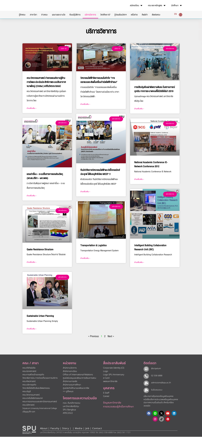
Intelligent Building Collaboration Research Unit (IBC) (150, 247)
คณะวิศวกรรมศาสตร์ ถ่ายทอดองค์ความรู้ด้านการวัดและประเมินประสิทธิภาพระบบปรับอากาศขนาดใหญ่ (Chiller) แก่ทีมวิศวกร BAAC (46, 82)
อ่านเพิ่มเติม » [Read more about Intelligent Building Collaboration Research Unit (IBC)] (139, 262)
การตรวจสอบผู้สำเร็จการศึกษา (118, 407)
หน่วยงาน (69, 363)
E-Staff (106, 393)
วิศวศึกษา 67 (105, 15)
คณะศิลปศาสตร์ (28, 381)
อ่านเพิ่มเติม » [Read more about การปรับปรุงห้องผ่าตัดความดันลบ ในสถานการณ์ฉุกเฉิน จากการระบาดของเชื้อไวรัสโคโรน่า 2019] (139, 108)
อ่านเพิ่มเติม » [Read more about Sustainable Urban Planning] (31, 329)
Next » (111, 336)
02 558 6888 (156, 375)
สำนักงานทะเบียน (70, 371)
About (44, 428)
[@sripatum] (146, 369)
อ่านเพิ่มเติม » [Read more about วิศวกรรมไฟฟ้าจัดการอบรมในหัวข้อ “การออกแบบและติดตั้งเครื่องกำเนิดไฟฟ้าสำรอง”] (85, 104)
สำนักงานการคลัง (70, 381)
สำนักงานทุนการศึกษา (72, 385)
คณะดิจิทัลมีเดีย (28, 368)
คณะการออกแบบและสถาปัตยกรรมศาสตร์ (39, 401)
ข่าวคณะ (44, 15)
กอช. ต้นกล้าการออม (71, 403)
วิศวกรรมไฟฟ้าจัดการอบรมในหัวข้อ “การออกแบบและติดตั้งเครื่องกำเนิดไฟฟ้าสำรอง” (98, 80)
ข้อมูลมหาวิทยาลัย (112, 403)
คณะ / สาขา (30, 363)
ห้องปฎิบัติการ (75, 15)
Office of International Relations (78, 375)
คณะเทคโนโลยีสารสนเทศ (32, 398)
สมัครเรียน (136, 5)
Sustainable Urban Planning (40, 316)
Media (79, 428)
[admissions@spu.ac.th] (146, 383)
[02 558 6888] (146, 376)
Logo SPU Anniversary (113, 375)
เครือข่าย (134, 15)
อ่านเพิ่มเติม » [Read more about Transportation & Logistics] (85, 258)
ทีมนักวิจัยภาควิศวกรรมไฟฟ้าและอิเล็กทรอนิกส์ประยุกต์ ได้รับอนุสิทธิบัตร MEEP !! (100, 172)
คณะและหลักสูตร (157, 5)
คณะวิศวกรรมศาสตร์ (31, 395)
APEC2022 (68, 413)
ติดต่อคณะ (156, 15)
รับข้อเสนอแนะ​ (156, 390)
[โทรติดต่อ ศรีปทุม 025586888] (186, 35)
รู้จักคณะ (22, 15)
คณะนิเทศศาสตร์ (29, 371)
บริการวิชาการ (90, 15)
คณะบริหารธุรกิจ (29, 385)
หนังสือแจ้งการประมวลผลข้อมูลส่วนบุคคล (161, 399)
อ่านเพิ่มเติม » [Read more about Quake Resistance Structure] (31, 262)
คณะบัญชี (26, 391)
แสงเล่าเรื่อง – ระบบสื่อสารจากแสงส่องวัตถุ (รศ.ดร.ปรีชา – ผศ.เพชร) (45, 176)
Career (106, 396)
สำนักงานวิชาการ (70, 368)
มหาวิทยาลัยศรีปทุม (71, 406)
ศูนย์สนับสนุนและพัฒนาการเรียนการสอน (79, 378)
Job (87, 428)
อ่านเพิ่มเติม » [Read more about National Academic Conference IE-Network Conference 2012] (139, 179)
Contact (97, 428)
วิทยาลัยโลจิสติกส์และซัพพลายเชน (36, 388)
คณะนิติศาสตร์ (28, 405)
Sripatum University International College (39, 408)
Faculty (54, 428)
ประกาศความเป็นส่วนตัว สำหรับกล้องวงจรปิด (159, 404)
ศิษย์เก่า (145, 15)
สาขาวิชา (33, 15)
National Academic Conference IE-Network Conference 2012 (151, 164)
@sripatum (155, 368)
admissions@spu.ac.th (160, 382)
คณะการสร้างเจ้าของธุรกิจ (33, 375)
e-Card (106, 378)
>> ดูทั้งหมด (68, 391)
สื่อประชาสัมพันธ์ (114, 363)
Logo (105, 371)
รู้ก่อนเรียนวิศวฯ (120, 15)
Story (65, 428)
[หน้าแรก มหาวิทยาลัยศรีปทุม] (29, 430)
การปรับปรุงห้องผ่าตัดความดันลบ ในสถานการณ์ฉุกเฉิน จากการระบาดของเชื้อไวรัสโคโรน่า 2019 (154, 89)
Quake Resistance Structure (40, 250)
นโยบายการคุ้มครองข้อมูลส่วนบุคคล (158, 396)
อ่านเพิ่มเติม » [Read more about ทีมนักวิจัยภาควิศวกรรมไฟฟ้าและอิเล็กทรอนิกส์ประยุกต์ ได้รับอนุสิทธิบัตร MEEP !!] (85, 192)
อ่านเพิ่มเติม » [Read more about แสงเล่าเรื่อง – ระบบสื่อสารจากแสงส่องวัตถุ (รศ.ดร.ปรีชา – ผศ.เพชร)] (31, 196)
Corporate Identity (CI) (113, 368)
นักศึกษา (176, 5)
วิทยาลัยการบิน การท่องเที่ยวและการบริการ (40, 378)
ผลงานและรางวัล (58, 15)
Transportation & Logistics (93, 246)
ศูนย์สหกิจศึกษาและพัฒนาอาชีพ (76, 388)
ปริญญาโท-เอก (28, 412)
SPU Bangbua (69, 410)
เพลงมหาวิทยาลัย (110, 381)
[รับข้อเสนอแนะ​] (146, 390)
